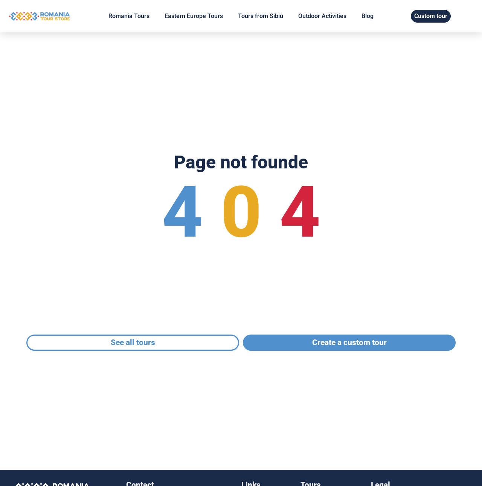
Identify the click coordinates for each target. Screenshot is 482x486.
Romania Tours (128, 16)
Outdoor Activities (322, 16)
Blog (368, 16)
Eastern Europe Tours (194, 16)
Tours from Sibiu (260, 16)
